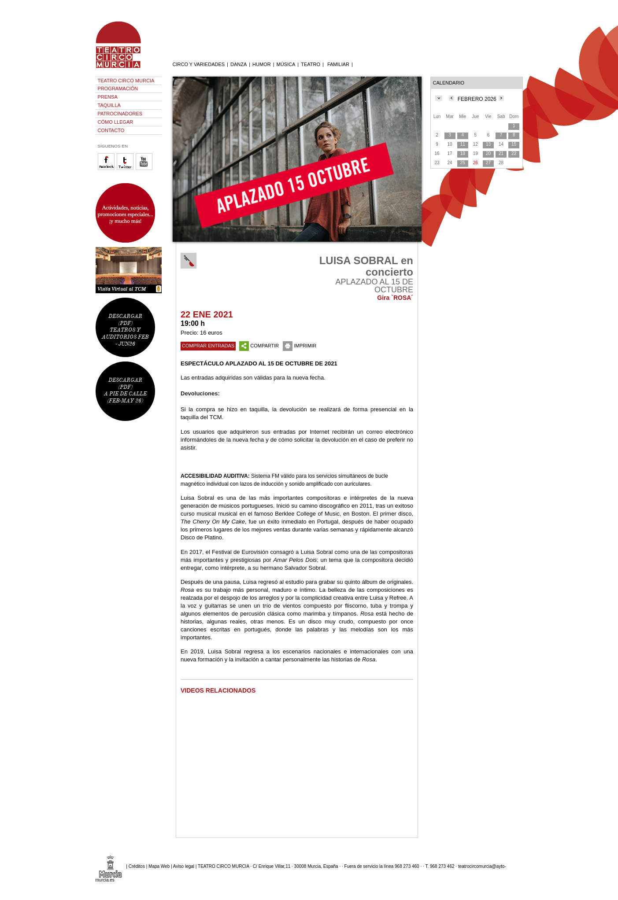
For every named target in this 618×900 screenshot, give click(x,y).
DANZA (238, 64)
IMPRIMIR (299, 345)
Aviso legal (183, 865)
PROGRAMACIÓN (118, 88)
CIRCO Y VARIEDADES (199, 64)
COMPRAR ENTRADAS (208, 345)
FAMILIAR (338, 64)
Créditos (137, 865)
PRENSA (108, 97)
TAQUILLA (109, 105)
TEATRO (310, 64)
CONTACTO (111, 130)
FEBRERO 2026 (477, 99)
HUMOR (261, 64)
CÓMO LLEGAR (115, 122)
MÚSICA (286, 64)
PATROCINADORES (120, 113)
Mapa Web (159, 865)
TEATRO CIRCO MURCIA (126, 80)
